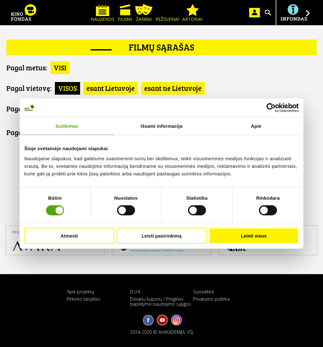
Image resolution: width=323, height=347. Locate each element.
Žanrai (143, 13)
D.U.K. (136, 292)
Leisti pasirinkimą (162, 235)
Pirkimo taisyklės (83, 299)
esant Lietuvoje (110, 88)
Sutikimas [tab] (67, 126)
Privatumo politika (211, 299)
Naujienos (103, 13)
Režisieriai (167, 13)
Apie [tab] (256, 126)
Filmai (125, 13)
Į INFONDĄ (293, 12)
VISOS (67, 88)
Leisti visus (254, 235)
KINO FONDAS (23, 12)
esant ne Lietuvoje (173, 88)
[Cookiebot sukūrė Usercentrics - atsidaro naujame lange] (271, 108)
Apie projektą (80, 292)
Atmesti (69, 235)
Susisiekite (203, 292)
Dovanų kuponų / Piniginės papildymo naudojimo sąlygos (160, 301)
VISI (60, 67)
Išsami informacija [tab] (162, 126)
